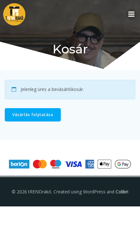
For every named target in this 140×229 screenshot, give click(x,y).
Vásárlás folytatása (32, 114)
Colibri (122, 192)
